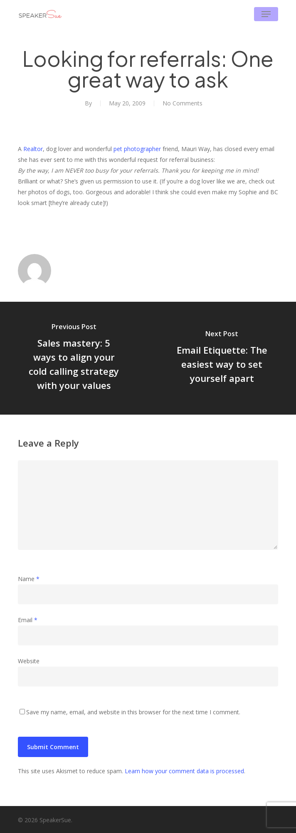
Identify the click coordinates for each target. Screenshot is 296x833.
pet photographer (137, 149)
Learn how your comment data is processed (184, 771)
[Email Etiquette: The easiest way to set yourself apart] (222, 358)
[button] (266, 14)
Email (27, 620)
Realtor (33, 149)
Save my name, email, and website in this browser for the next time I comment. (133, 712)
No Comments (182, 103)
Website (28, 661)
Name (28, 579)
